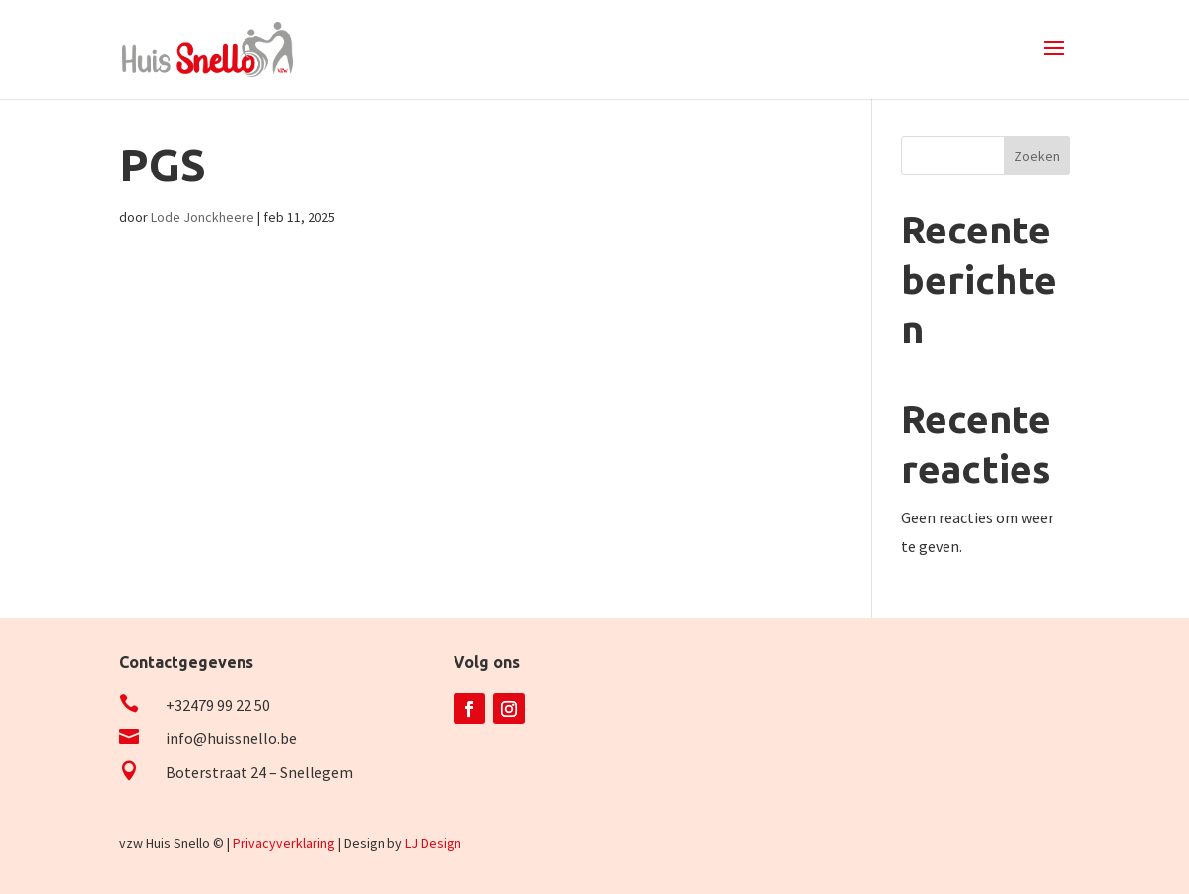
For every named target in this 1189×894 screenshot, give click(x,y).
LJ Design (433, 843)
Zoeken (1037, 156)
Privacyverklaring (284, 843)
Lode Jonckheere (202, 217)
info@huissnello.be (231, 738)
